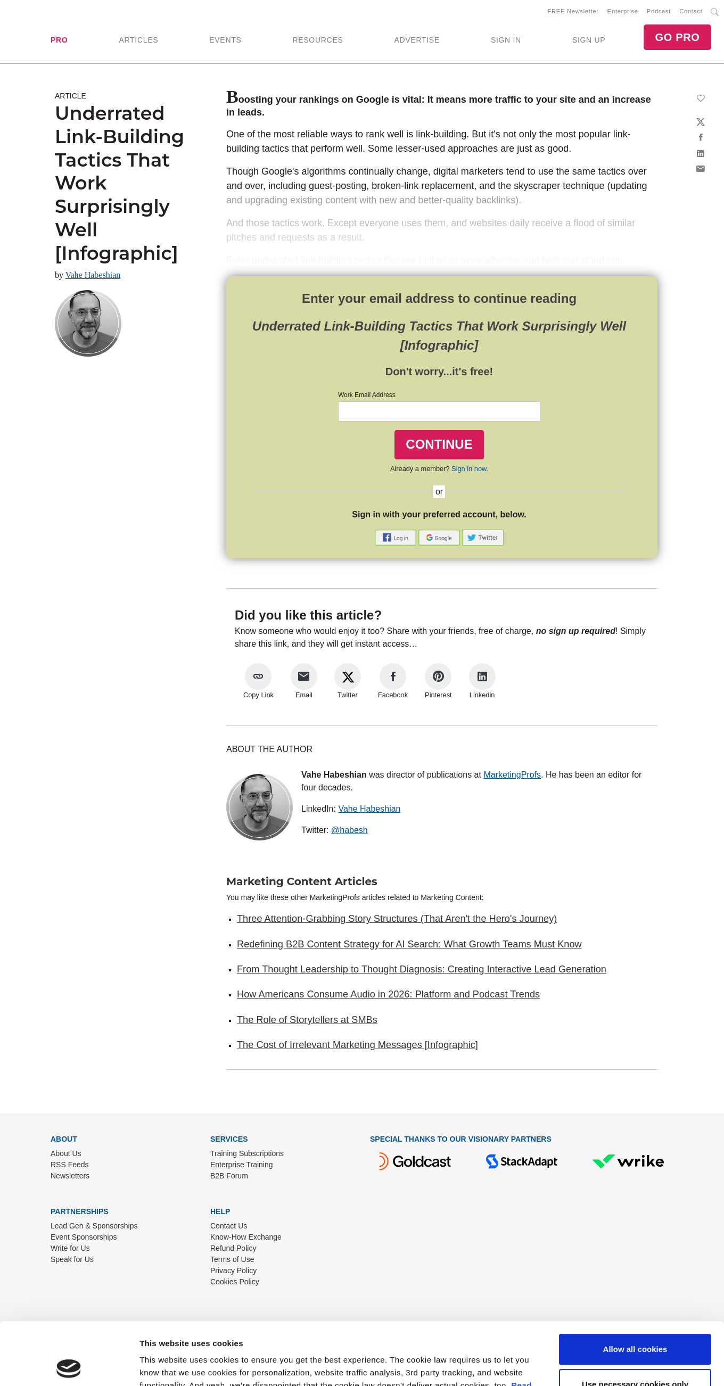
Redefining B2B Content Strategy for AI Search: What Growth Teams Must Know (409, 944)
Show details (164, 1240)
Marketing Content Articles (301, 881)
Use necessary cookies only (635, 1197)
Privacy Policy (233, 1270)
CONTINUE (439, 444)
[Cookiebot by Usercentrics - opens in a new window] (69, 1241)
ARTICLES (138, 40)
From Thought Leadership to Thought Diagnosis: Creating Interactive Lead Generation (421, 969)
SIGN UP (588, 40)
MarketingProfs (512, 774)
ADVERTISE (416, 40)
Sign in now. (469, 469)
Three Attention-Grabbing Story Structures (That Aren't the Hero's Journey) (397, 918)
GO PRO (677, 37)
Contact (690, 11)
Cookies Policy (234, 1281)
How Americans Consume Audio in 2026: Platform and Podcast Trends (388, 994)
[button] (396, 536)
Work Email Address (367, 395)
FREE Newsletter (573, 11)
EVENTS (225, 40)
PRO (59, 40)
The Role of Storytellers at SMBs (307, 1019)
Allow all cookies (635, 1162)
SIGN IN (506, 40)
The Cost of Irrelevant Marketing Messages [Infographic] (357, 1045)
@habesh (349, 830)
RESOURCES (317, 40)
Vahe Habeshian (93, 274)
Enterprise (622, 11)
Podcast (659, 11)
